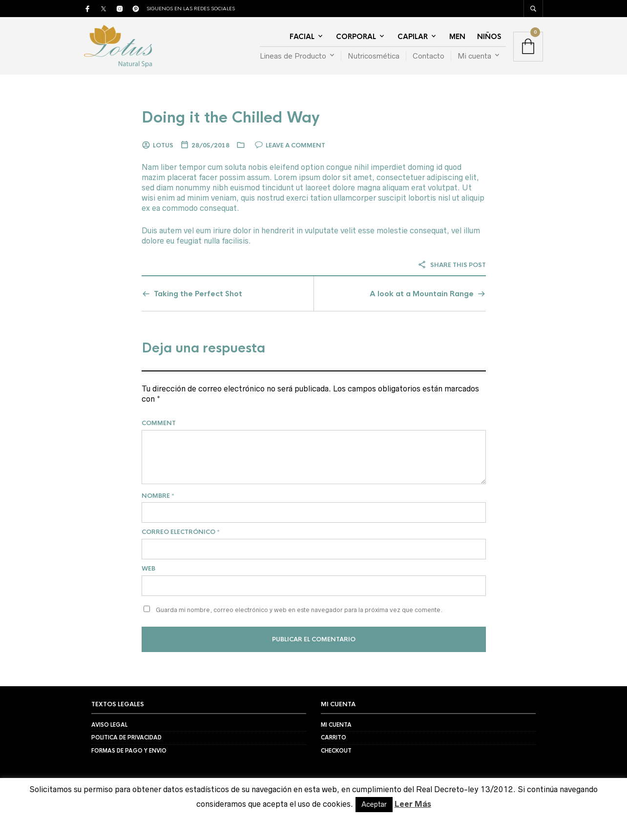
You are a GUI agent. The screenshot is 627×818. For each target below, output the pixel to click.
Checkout (336, 750)
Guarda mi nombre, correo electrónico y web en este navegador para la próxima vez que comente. (299, 610)
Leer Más (413, 803)
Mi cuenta (474, 56)
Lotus (163, 145)
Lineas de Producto (293, 56)
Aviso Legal (109, 724)
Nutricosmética (373, 56)
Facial (302, 36)
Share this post (452, 265)
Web (148, 569)
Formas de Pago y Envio (129, 750)
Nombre (158, 496)
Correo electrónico (181, 532)
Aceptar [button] (374, 804)
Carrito (333, 737)
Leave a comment (295, 145)
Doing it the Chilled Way (231, 117)
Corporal (356, 36)
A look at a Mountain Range (422, 293)
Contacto (428, 56)
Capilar (412, 36)
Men (457, 36)
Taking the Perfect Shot (198, 293)
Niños (489, 36)
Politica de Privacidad (126, 737)
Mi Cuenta (336, 724)
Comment (159, 423)
